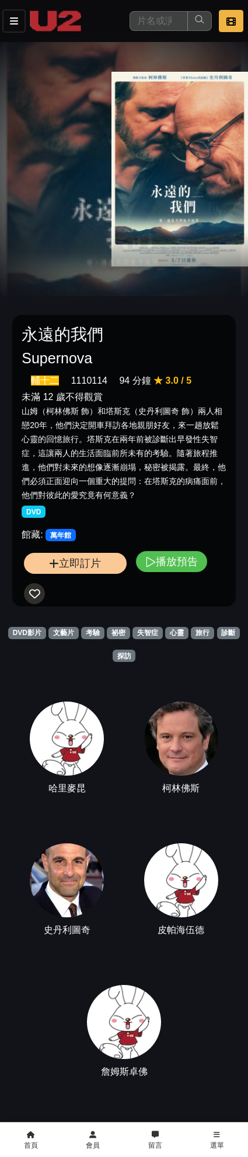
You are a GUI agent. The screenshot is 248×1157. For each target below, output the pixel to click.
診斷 (228, 633)
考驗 (93, 633)
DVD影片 (27, 633)
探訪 (124, 656)
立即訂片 (75, 563)
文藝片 (63, 633)
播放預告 (171, 561)
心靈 (177, 633)
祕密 (118, 633)
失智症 (147, 633)
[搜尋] (159, 21)
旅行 (202, 633)
